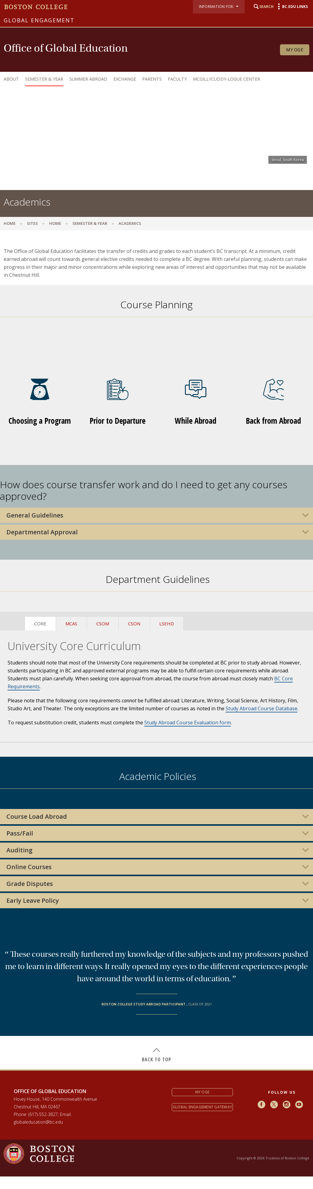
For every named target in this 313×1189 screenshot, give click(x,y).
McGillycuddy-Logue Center (226, 79)
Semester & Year (44, 79)
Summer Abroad (88, 79)
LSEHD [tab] (166, 623)
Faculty (177, 79)
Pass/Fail (19, 833)
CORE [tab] (40, 623)
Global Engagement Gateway (202, 1107)
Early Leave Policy (32, 901)
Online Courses (29, 867)
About (11, 79)
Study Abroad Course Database (261, 708)
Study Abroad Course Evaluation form (187, 722)
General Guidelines (34, 515)
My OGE (294, 50)
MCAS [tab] (71, 623)
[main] (156, 654)
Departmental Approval (42, 532)
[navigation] (155, 79)
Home (10, 223)
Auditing (19, 850)
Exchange (124, 79)
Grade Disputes (29, 884)
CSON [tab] (134, 623)
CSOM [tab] (102, 623)
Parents (152, 79)
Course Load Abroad (36, 817)
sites (32, 223)
